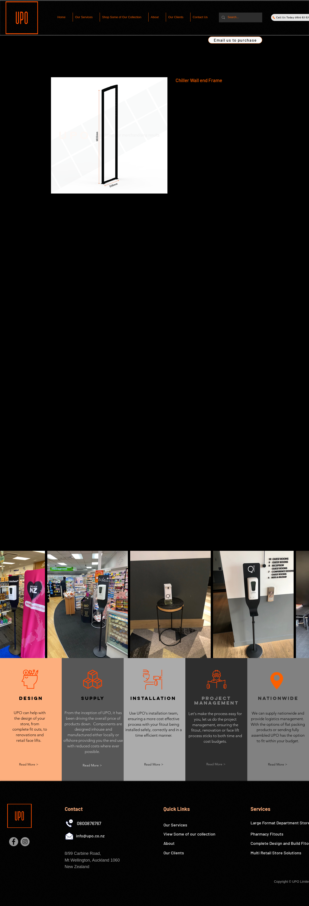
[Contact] (82, 809)
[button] (92, 765)
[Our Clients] (180, 853)
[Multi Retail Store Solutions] (276, 853)
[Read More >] (28, 764)
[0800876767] (89, 823)
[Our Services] (180, 825)
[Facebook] (13, 841)
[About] (180, 843)
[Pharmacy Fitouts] (267, 834)
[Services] (268, 809)
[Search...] (240, 17)
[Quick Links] (180, 809)
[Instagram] (25, 841)
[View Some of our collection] (189, 834)
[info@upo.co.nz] (90, 835)
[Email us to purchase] (235, 40)
